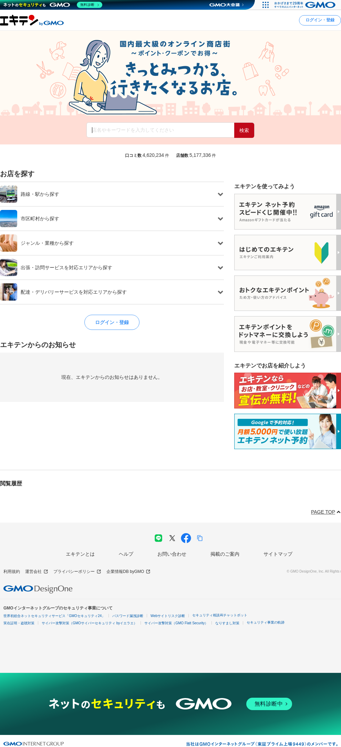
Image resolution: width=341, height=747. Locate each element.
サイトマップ (278, 554)
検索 (244, 130)
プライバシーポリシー (77, 571)
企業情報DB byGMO (128, 571)
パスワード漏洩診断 (127, 616)
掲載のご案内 (224, 554)
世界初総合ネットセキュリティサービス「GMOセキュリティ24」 (54, 616)
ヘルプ (126, 554)
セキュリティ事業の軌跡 (266, 622)
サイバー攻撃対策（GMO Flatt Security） (176, 623)
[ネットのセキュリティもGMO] (53, 5)
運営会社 (36, 571)
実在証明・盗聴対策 (18, 623)
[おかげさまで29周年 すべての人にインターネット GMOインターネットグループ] (305, 5)
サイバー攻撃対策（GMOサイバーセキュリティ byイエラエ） (89, 623)
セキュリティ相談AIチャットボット (219, 615)
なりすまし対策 (227, 623)
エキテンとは (80, 554)
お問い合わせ (171, 554)
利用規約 (11, 571)
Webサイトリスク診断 (168, 616)
